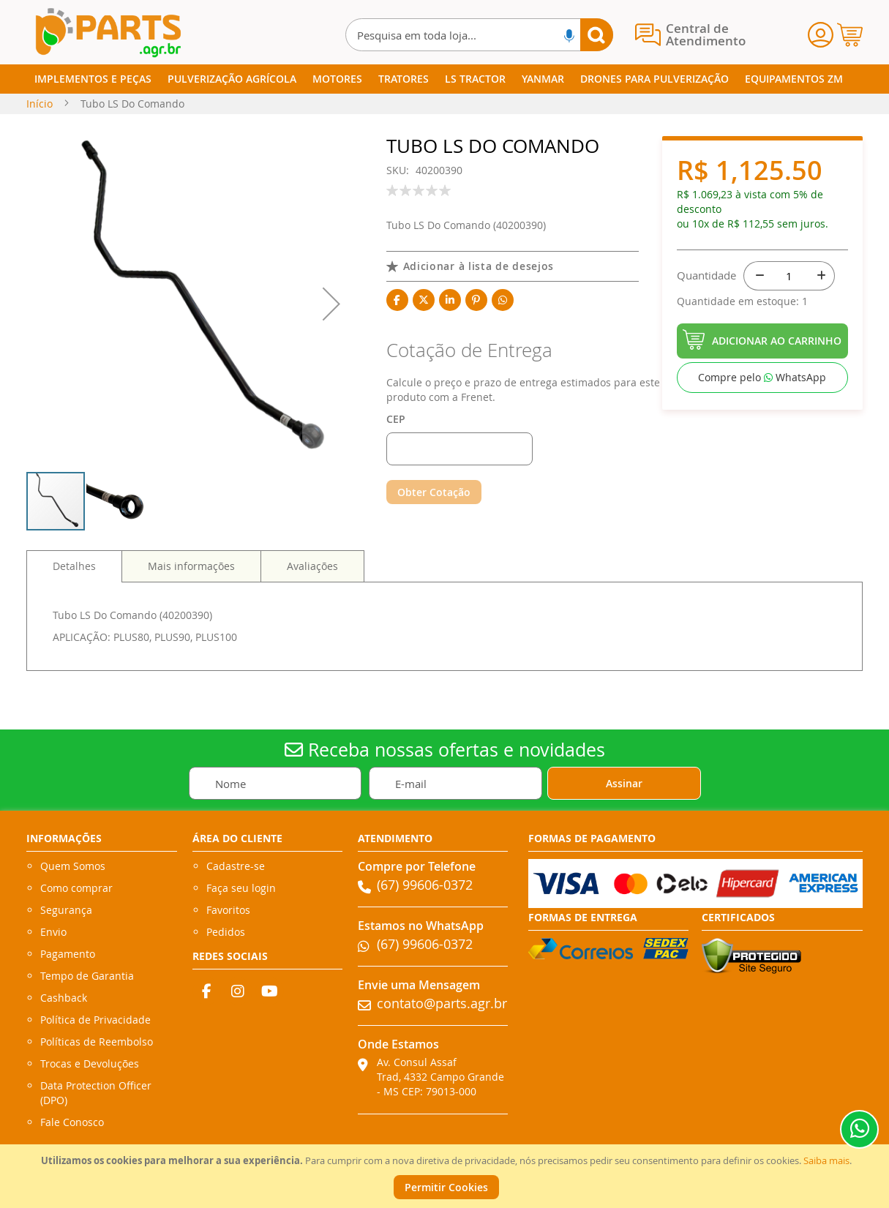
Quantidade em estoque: (739, 301)
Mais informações (191, 566)
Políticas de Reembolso (96, 1041)
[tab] (74, 566)
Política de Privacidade (95, 1020)
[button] (331, 303)
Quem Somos (72, 866)
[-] (758, 275)
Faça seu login (241, 888)
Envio (53, 932)
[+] (820, 275)
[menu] (444, 79)
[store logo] (107, 32)
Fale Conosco (72, 1122)
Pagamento (67, 954)
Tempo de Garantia (87, 976)
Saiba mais (826, 1160)
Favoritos (228, 910)
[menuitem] (93, 79)
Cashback (63, 998)
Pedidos (225, 932)
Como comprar (76, 888)
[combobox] (478, 34)
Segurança (66, 910)
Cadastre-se (235, 866)
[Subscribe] (624, 783)
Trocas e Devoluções (89, 1063)
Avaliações (312, 566)
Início (39, 103)
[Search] (596, 34)
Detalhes (74, 566)
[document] (446, 1176)
